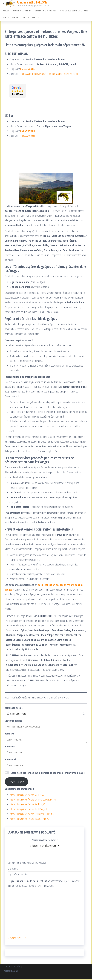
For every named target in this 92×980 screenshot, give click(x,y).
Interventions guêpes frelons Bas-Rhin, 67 (27, 805)
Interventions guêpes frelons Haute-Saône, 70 (29, 819)
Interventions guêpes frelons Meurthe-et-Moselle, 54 (32, 800)
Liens (5, 18)
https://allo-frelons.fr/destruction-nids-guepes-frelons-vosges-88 (50, 74)
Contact (15, 18)
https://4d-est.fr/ (29, 136)
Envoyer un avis (16, 783)
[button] (17, 92)
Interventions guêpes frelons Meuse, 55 (26, 795)
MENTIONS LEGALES (17, 939)
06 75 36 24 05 (27, 69)
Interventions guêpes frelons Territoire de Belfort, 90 (32, 814)
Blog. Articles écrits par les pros (72, 11)
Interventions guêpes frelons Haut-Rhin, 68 (28, 810)
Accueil (6, 11)
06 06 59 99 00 (27, 131)
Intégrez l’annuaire (31, 18)
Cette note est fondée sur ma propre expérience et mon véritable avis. (48, 773)
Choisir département (21, 11)
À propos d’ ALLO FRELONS (44, 11)
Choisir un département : (45, 841)
